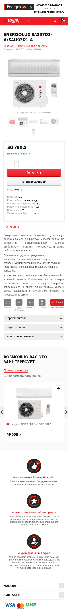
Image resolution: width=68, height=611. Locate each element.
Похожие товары (16, 370)
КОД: (9, 189)
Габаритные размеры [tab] (34, 335)
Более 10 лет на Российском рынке (34, 512)
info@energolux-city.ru (49, 11)
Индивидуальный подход (34, 553)
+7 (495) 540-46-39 (49, 5)
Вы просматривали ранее (22, 375)
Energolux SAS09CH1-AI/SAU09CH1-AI (31, 424)
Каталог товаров (13, 21)
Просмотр (58, 388)
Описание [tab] (34, 225)
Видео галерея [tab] (34, 326)
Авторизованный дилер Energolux (34, 477)
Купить (36, 172)
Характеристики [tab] (34, 317)
